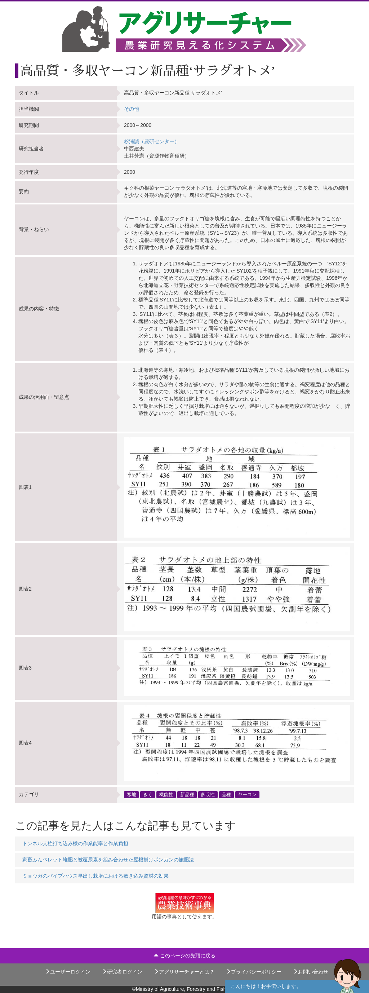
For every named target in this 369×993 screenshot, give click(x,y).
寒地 (131, 794)
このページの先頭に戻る (184, 955)
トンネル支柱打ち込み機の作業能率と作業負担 (75, 843)
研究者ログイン (122, 972)
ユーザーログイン (67, 972)
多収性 (208, 794)
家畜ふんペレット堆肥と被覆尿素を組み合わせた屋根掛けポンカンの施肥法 (108, 859)
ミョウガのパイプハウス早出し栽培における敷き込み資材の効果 (95, 876)
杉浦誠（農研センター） (151, 141)
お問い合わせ (310, 972)
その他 (131, 109)
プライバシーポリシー (253, 972)
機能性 (166, 794)
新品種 (187, 794)
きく (147, 794)
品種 (226, 794)
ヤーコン (247, 794)
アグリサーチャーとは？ (184, 972)
